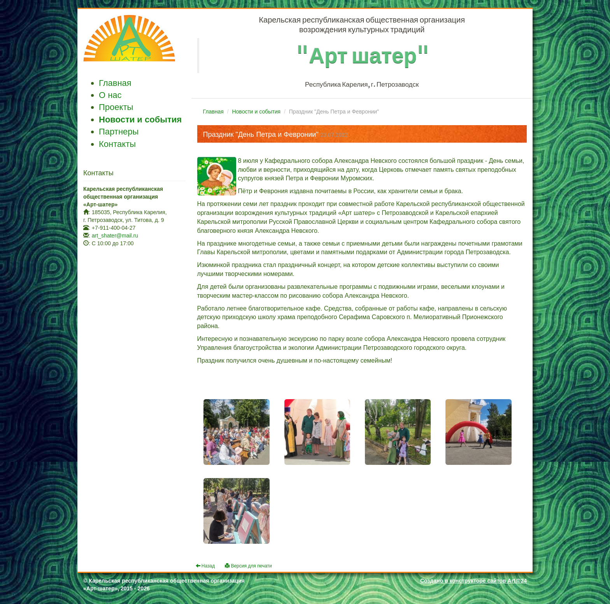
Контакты (117, 144)
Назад (205, 566)
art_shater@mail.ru (115, 235)
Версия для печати (248, 566)
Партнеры (118, 131)
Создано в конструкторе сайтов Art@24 (473, 581)
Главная (115, 83)
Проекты (116, 107)
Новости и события (140, 119)
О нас (110, 95)
